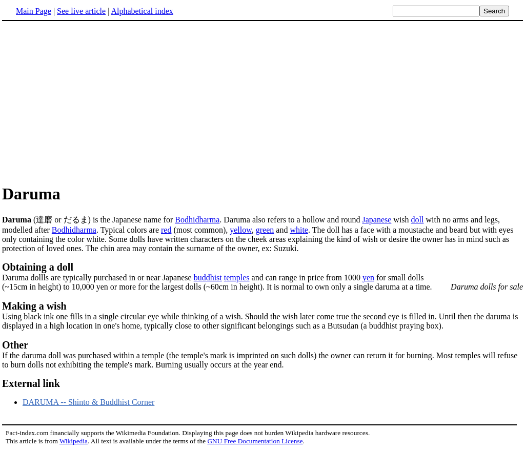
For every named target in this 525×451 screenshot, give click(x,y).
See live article (81, 11)
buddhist (208, 277)
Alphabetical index (142, 11)
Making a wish (34, 306)
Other (15, 345)
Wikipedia (73, 441)
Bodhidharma (197, 219)
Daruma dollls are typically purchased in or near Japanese (98, 277)
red (166, 229)
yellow (241, 229)
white (299, 229)
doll (417, 219)
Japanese (377, 219)
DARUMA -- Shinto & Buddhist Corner (88, 402)
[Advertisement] (262, 102)
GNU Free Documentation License (254, 441)
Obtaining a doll (37, 267)
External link (31, 383)
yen (368, 277)
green (265, 229)
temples (237, 277)
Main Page (33, 11)
